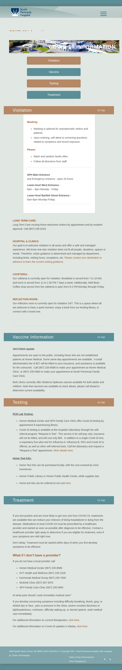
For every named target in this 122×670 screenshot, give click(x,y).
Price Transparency (77, 661)
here (68, 483)
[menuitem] (102, 14)
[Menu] (102, 14)
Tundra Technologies (21, 655)
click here (74, 620)
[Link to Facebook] (105, 659)
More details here (63, 450)
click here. (82, 626)
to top (101, 110)
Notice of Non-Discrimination (81, 657)
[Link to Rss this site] (110, 659)
